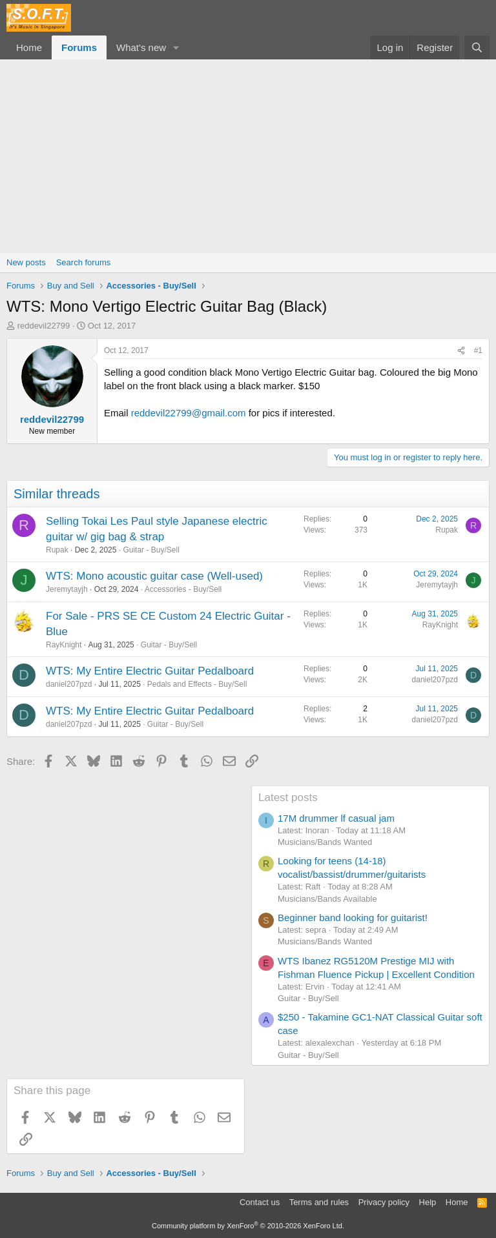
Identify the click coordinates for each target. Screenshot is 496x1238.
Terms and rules (319, 1202)
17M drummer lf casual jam (336, 818)
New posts (26, 262)
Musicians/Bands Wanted (325, 842)
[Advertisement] (248, 156)
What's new (141, 47)
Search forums (83, 262)
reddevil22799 (43, 325)
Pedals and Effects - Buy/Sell (197, 684)
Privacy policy (383, 1202)
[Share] (461, 350)
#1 (478, 350)
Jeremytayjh (67, 589)
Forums (79, 47)
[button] (176, 47)
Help (428, 1202)
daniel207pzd (69, 684)
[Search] (477, 47)
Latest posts (288, 797)
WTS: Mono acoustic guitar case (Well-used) (154, 576)
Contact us (260, 1202)
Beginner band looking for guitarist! (353, 917)
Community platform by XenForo (248, 1226)
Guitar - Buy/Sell (151, 549)
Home (29, 47)
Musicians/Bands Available (327, 899)
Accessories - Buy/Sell (183, 589)
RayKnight (63, 644)
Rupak (57, 549)
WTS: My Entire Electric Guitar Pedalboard (150, 671)
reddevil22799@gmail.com (188, 412)
